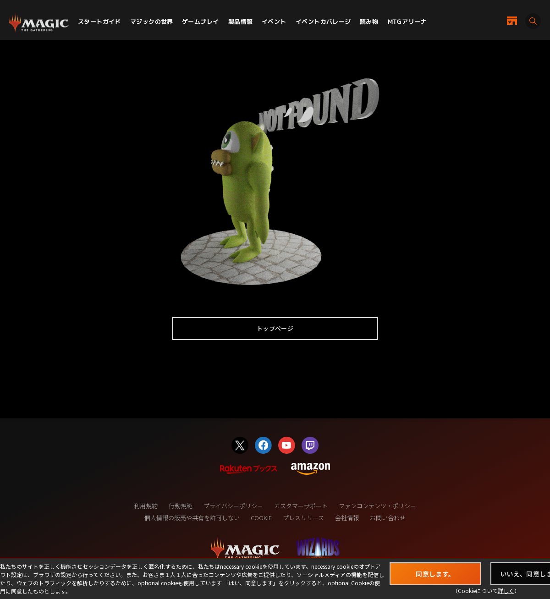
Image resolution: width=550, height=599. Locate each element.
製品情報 (240, 21)
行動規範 (180, 505)
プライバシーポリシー (233, 505)
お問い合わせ (388, 517)
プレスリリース (303, 517)
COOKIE (261, 517)
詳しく (506, 590)
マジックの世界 (151, 21)
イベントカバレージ (323, 21)
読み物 (369, 21)
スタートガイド (99, 21)
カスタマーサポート (301, 505)
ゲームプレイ (200, 21)
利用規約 (146, 505)
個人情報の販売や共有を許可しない (192, 517)
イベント (274, 21)
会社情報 (347, 517)
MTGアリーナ (407, 21)
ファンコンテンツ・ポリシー (377, 505)
